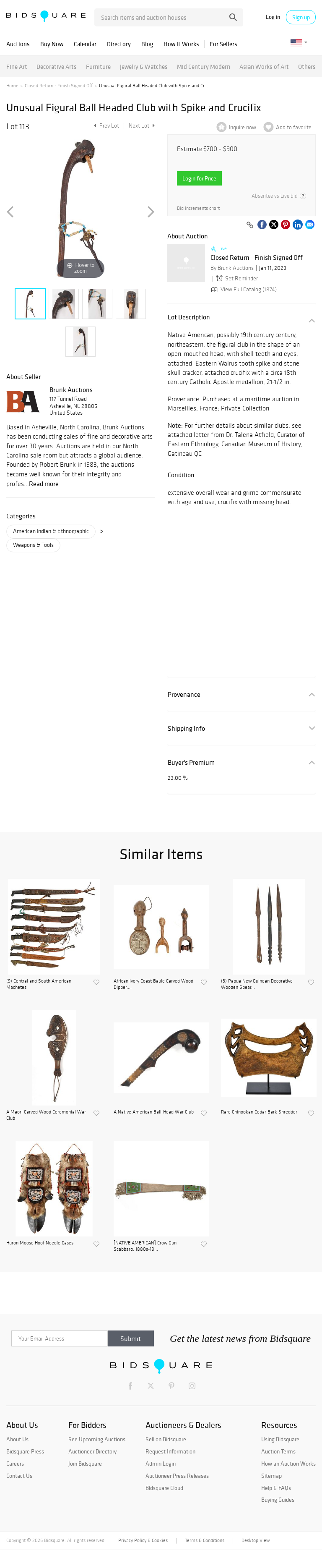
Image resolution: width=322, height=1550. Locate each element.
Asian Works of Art (264, 67)
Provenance (184, 694)
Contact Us (19, 1475)
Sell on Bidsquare (165, 1439)
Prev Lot (105, 125)
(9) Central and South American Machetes (38, 984)
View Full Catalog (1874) (243, 289)
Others (307, 67)
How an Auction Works (288, 1463)
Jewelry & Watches (144, 67)
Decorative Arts (56, 67)
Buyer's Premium (191, 762)
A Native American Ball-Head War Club (154, 1112)
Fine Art (16, 67)
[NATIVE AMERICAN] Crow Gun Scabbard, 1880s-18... (145, 1246)
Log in (273, 17)
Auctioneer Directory (92, 1451)
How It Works (181, 44)
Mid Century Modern (203, 67)
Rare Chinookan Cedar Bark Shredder (259, 1112)
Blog (147, 44)
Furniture (98, 67)
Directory (119, 44)
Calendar (85, 44)
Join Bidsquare (85, 1463)
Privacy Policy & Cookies (143, 1540)
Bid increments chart (198, 208)
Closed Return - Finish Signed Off (59, 86)
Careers (15, 1463)
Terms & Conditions (204, 1540)
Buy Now (51, 44)
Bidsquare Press (25, 1451)
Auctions (18, 44)
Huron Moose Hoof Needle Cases (39, 1243)
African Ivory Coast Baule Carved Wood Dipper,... (153, 984)
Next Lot (142, 125)
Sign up (301, 17)
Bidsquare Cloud (164, 1488)
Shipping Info (186, 728)
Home (12, 86)
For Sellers (223, 44)
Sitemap (271, 1475)
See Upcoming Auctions (96, 1439)
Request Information (170, 1451)
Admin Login (160, 1463)
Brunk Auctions (71, 389)
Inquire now (242, 127)
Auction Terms (278, 1451)
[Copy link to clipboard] (250, 225)
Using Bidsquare (280, 1439)
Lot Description (189, 317)
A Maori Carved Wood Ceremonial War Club (46, 1115)
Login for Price (199, 178)
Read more (44, 483)
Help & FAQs (276, 1488)
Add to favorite (294, 127)
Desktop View (256, 1540)
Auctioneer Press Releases (177, 1475)
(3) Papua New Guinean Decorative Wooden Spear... (257, 984)
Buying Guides (277, 1499)
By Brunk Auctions (232, 268)
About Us (17, 1439)
